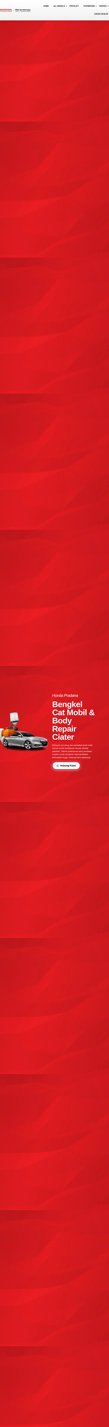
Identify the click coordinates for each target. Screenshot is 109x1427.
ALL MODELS (59, 6)
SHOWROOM (89, 6)
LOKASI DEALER (101, 14)
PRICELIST (74, 6)
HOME (46, 6)
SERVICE (103, 6)
